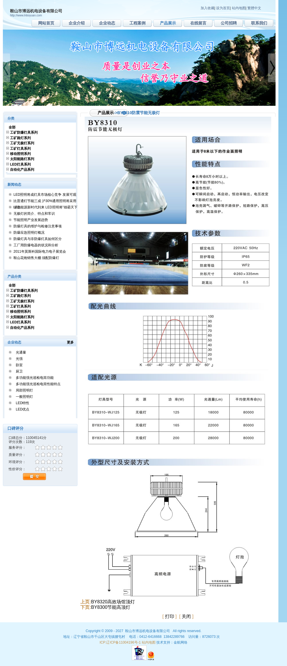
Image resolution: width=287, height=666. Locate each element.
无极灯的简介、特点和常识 (34, 214)
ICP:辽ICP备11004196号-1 (120, 642)
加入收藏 (207, 8)
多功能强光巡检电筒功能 (35, 378)
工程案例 (137, 23)
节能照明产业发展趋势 (30, 220)
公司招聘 (229, 23)
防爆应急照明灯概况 (28, 233)
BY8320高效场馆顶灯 (113, 601)
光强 (19, 359)
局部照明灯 (24, 390)
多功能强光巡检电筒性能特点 (38, 384)
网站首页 (46, 23)
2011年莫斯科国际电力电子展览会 (39, 251)
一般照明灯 (24, 397)
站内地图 (239, 8)
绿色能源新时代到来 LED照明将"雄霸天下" (46, 207)
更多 (72, 342)
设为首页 (223, 8)
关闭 (186, 616)
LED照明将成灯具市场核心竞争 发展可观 (44, 195)
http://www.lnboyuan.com (26, 15)
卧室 (19, 365)
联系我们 (259, 23)
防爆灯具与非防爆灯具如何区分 (37, 239)
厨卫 (19, 371)
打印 (169, 616)
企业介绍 (77, 23)
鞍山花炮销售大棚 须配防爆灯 (36, 258)
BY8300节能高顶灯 (110, 607)
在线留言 (198, 23)
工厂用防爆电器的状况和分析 (35, 245)
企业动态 (107, 23)
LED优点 (22, 409)
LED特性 (22, 403)
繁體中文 (254, 8)
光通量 (21, 352)
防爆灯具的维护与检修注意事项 (37, 226)
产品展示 (168, 23)
